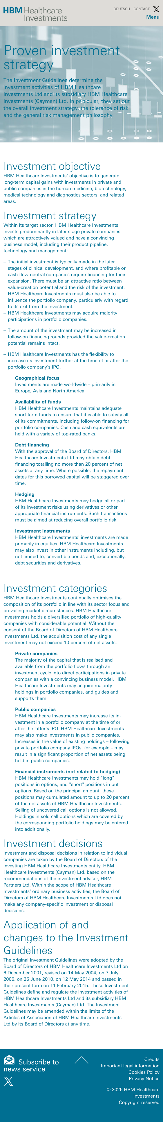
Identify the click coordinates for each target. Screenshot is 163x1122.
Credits (152, 1059)
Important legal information (130, 1066)
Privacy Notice (144, 1078)
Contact (141, 9)
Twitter (156, 9)
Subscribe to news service (31, 1065)
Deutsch (121, 9)
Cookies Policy (144, 1072)
